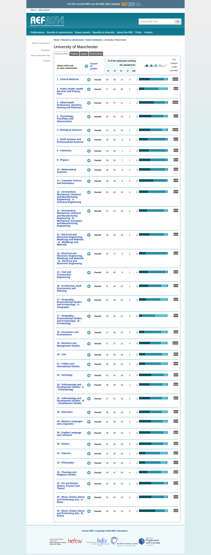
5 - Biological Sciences (69, 130)
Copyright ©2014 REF (105, 531)
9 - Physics (63, 160)
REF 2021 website (120, 4)
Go (177, 21)
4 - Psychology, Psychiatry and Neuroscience (65, 119)
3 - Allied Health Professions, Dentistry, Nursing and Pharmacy (69, 105)
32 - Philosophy (65, 462)
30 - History (63, 443)
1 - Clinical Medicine (68, 79)
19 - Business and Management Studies (68, 344)
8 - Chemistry (64, 150)
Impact (84, 54)
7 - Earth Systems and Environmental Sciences (70, 140)
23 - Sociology (65, 375)
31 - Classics (64, 453)
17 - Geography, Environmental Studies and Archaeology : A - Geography (69, 303)
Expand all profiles (93, 66)
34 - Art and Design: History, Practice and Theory (68, 486)
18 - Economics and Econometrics (67, 333)
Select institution (94, 40)
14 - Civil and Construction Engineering (64, 274)
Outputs (74, 54)
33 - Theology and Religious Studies (66, 473)
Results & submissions (60, 32)
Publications (38, 32)
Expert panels (82, 32)
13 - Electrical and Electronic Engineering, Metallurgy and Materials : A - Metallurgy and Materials (70, 239)
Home (56, 40)
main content (43, 10)
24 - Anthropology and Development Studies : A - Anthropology (70, 387)
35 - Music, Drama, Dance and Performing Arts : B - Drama (71, 513)
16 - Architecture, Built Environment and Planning (69, 288)
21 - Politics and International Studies (68, 365)
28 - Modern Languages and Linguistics (70, 422)
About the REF (125, 32)
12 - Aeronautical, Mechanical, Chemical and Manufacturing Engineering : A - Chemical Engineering (69, 196)
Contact (148, 32)
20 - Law (61, 354)
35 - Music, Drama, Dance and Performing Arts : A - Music (71, 499)
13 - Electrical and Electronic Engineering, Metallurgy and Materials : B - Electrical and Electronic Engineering (70, 258)
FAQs (138, 32)
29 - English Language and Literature (69, 433)
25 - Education (65, 412)
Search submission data (40, 55)
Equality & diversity (103, 32)
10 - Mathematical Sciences (66, 170)
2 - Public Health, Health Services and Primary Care (70, 91)
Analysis (46, 61)
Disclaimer (123, 531)
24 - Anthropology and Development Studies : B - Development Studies (70, 401)
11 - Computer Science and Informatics (69, 181)
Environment (96, 54)
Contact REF (88, 531)
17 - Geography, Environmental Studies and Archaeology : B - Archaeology (69, 319)
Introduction (45, 50)
